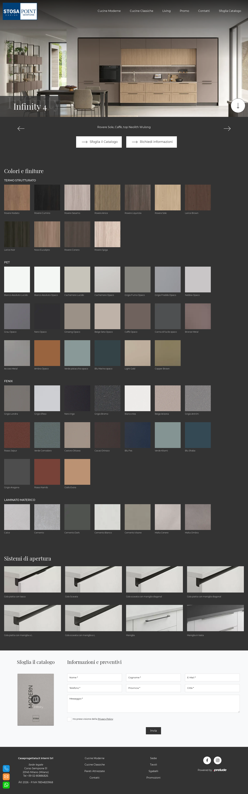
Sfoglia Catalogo (230, 11)
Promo (184, 11)
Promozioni (153, 777)
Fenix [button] (8, 381)
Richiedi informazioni (151, 142)
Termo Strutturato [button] (20, 180)
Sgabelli (153, 771)
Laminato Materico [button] (19, 500)
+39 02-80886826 (37, 775)
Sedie (153, 758)
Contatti (204, 11)
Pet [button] (7, 262)
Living (166, 11)
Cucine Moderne (109, 11)
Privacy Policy (105, 719)
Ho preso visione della (93, 719)
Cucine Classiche (141, 11)
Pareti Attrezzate (94, 771)
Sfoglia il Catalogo (99, 142)
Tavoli (153, 764)
